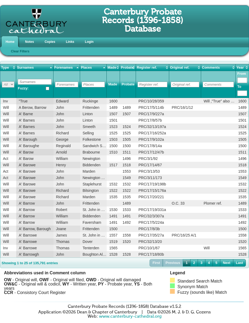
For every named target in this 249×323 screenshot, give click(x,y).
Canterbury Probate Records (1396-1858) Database (142, 21)
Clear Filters (20, 51)
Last (239, 263)
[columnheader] (8, 67)
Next (226, 263)
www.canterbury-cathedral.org (130, 316)
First (156, 263)
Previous (172, 263)
